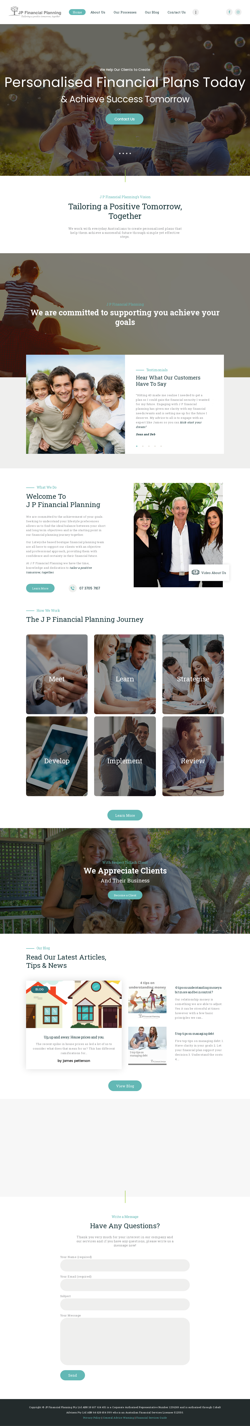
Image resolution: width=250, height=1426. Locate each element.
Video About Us (213, 573)
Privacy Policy (92, 1417)
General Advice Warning (118, 1417)
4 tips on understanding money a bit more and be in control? (198, 989)
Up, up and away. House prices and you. (74, 1037)
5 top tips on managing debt (194, 1034)
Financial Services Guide (151, 1417)
